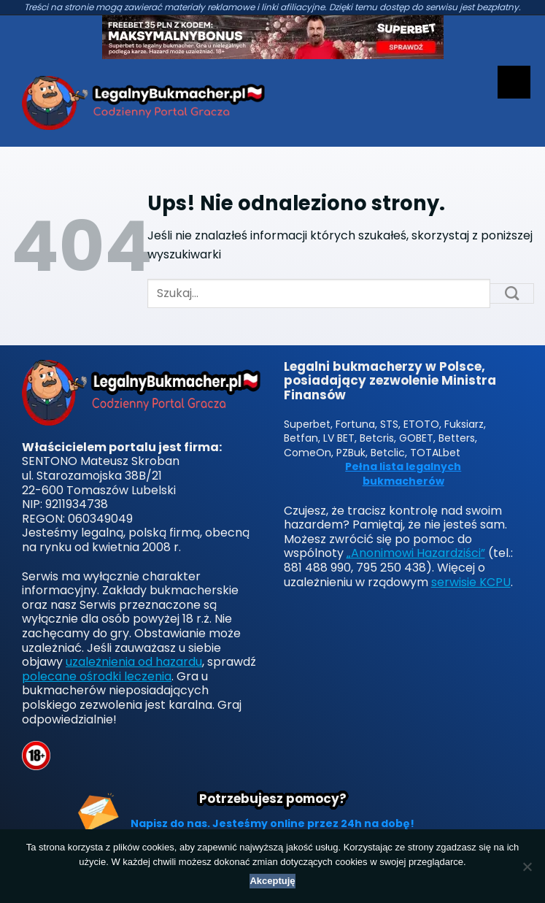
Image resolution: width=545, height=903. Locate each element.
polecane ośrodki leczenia (96, 676)
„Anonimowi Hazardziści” (416, 553)
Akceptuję (272, 880)
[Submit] (512, 293)
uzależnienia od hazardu (134, 661)
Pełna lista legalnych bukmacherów (403, 474)
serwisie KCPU (471, 582)
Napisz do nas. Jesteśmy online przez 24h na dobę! (272, 823)
